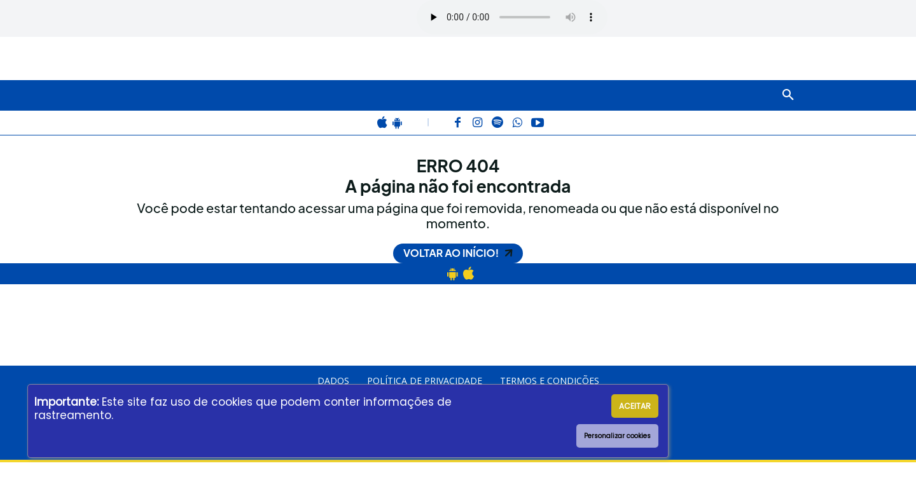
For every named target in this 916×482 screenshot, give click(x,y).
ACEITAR (635, 406)
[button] (788, 95)
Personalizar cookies (617, 436)
